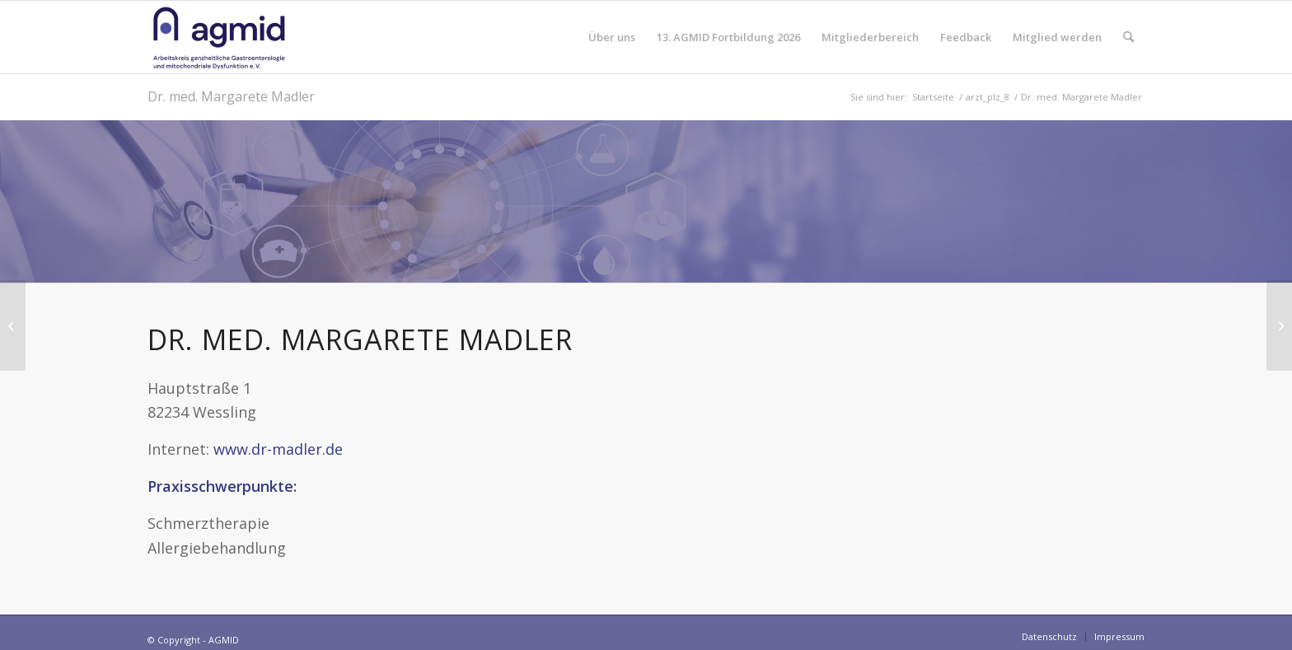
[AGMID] (219, 37)
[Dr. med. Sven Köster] (1279, 325)
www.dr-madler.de (278, 449)
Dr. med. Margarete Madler (231, 96)
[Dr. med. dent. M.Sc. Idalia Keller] (13, 325)
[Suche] (1128, 37)
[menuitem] (612, 37)
